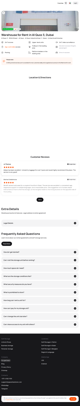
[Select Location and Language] (70, 3)
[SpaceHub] (2, 3)
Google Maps (72, 164)
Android (44, 364)
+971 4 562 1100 (6, 379)
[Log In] (75, 3)
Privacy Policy (6, 367)
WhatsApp (4, 385)
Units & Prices (6, 342)
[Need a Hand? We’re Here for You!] (66, 3)
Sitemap (4, 370)
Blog (2, 364)
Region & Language (47, 352)
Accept (73, 399)
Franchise (60, 3)
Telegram (4, 389)
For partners (5, 360)
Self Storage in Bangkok (49, 349)
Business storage (7, 345)
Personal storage (7, 349)
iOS (42, 360)
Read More (6, 244)
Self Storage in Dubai (48, 345)
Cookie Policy (9, 400)
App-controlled (10, 47)
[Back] (3, 12)
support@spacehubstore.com (11, 382)
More (40, 200)
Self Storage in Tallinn (48, 342)
